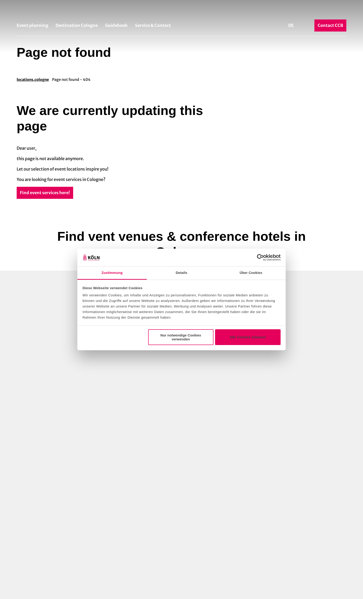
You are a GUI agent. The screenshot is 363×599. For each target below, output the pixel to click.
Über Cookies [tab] (251, 273)
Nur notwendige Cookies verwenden (180, 337)
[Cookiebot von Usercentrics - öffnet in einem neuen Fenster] (260, 257)
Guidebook (116, 25)
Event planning (32, 25)
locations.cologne (33, 79)
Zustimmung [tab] (112, 273)
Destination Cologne (77, 25)
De (291, 25)
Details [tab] (181, 273)
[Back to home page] (181, 11)
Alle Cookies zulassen (248, 337)
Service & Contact (153, 25)
